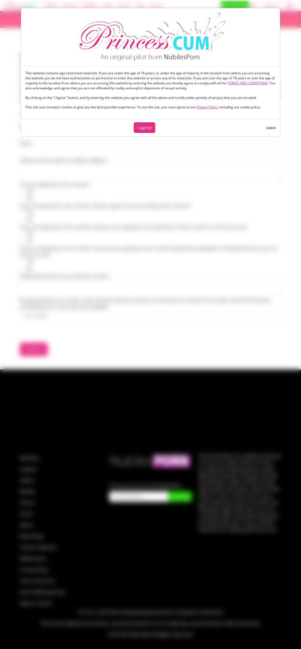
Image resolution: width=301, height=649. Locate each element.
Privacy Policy (207, 107)
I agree (144, 128)
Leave (271, 127)
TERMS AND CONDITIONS (248, 83)
